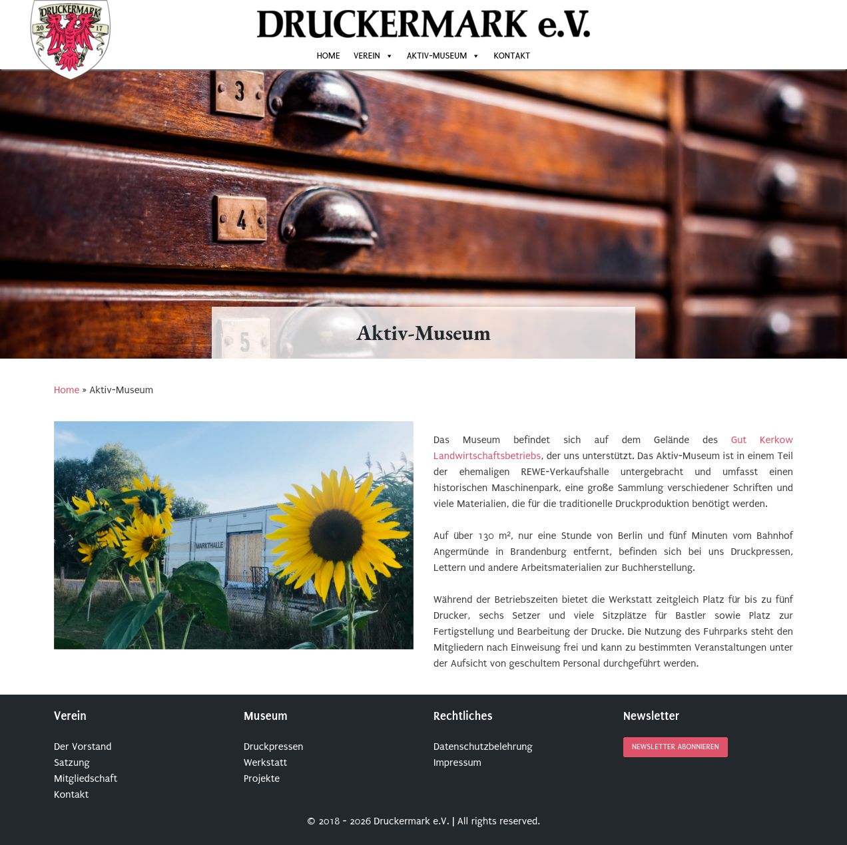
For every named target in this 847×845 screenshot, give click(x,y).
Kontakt (511, 56)
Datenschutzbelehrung (483, 747)
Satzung (72, 762)
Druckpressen (274, 747)
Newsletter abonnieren (675, 747)
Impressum (457, 762)
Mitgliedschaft (85, 778)
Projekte (262, 778)
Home (328, 56)
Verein (367, 56)
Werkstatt (265, 762)
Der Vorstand (82, 747)
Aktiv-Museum (437, 56)
